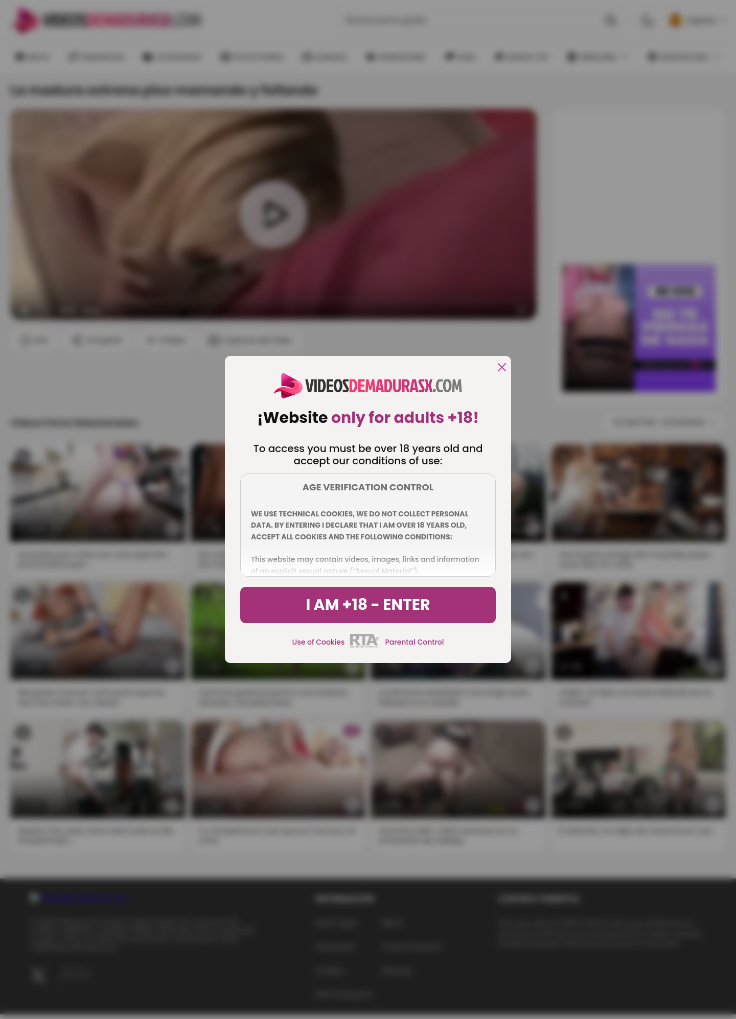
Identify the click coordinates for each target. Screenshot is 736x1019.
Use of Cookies (318, 642)
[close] (502, 368)
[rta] (365, 646)
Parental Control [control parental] (414, 642)
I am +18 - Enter (368, 604)
